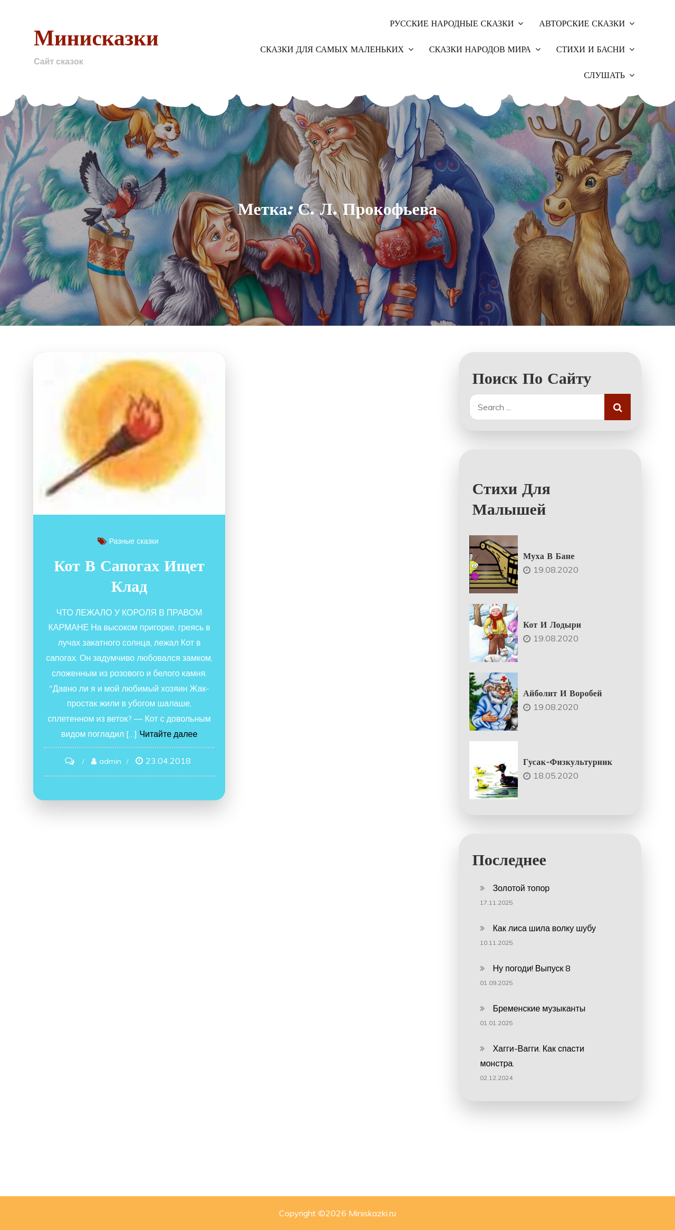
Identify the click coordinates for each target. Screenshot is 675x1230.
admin (112, 764)
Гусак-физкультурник (567, 761)
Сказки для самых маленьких (331, 49)
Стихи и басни (590, 49)
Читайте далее (157, 737)
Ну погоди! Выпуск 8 (532, 968)
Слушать (604, 75)
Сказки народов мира (480, 49)
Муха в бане (549, 556)
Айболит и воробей (562, 693)
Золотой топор (521, 888)
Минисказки (97, 37)
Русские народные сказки (452, 24)
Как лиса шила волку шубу (544, 928)
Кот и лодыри (552, 624)
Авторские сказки (582, 24)
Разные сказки (136, 544)
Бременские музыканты (539, 1008)
